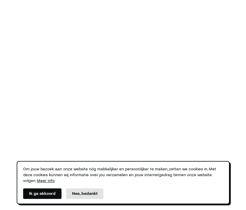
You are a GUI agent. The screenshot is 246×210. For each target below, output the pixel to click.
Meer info (46, 180)
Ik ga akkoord (42, 193)
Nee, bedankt (85, 193)
